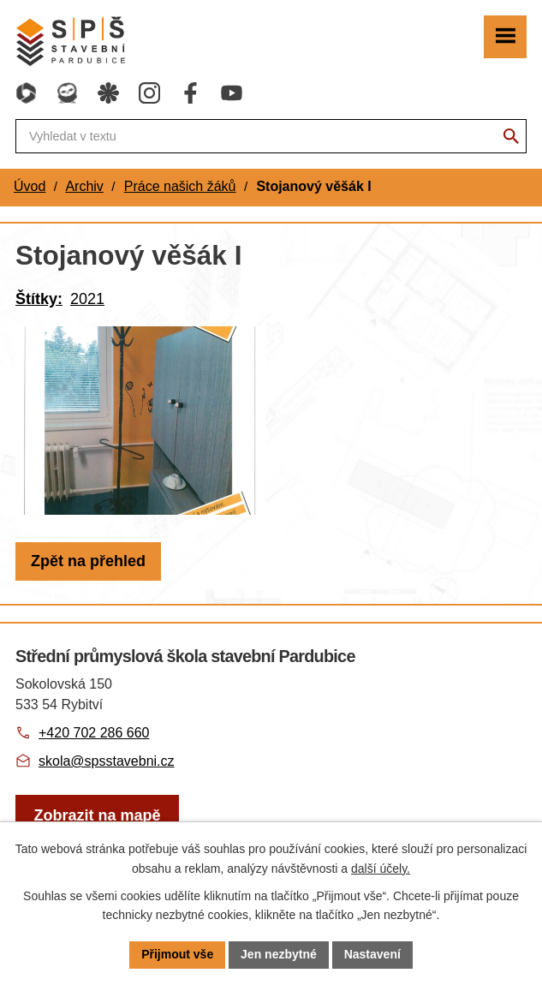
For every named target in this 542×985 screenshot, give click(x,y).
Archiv (84, 186)
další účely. (380, 868)
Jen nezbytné (279, 954)
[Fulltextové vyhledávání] (271, 136)
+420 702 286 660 (94, 732)
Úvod (29, 186)
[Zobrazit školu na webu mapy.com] (97, 816)
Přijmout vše (177, 954)
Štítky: (39, 298)
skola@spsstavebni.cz (107, 761)
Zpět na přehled (88, 561)
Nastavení (372, 954)
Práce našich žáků (180, 186)
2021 (87, 298)
